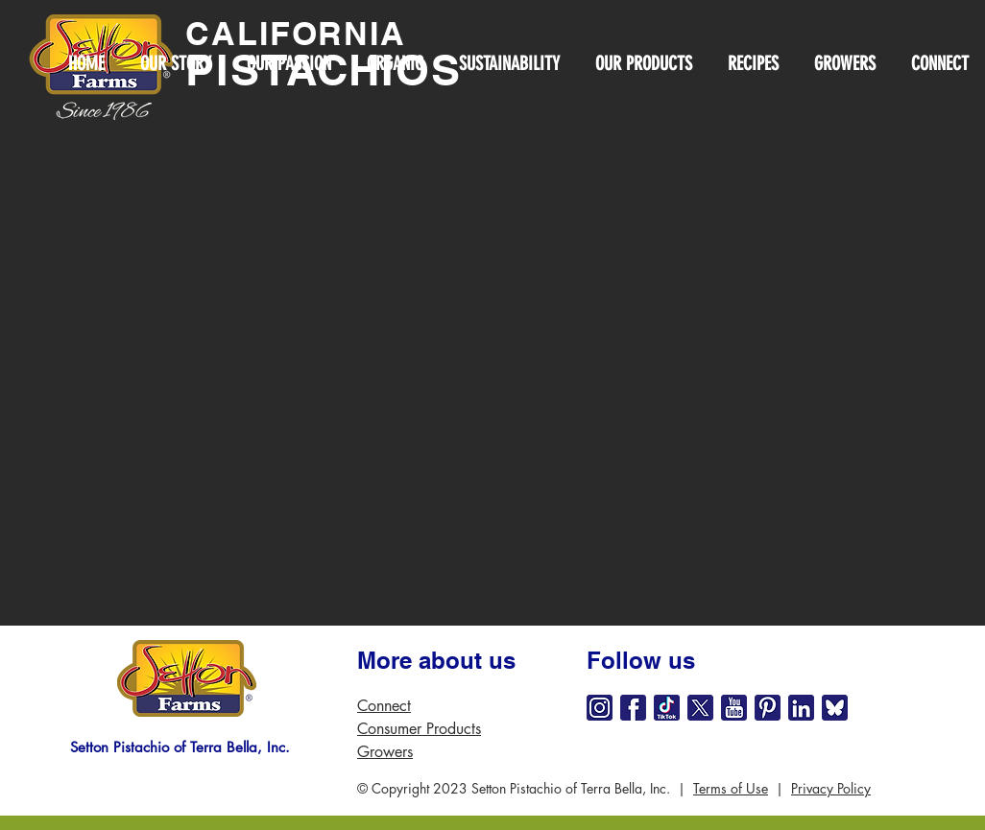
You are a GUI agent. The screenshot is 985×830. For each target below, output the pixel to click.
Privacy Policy (831, 788)
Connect (384, 706)
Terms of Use (730, 788)
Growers (385, 752)
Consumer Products (419, 729)
